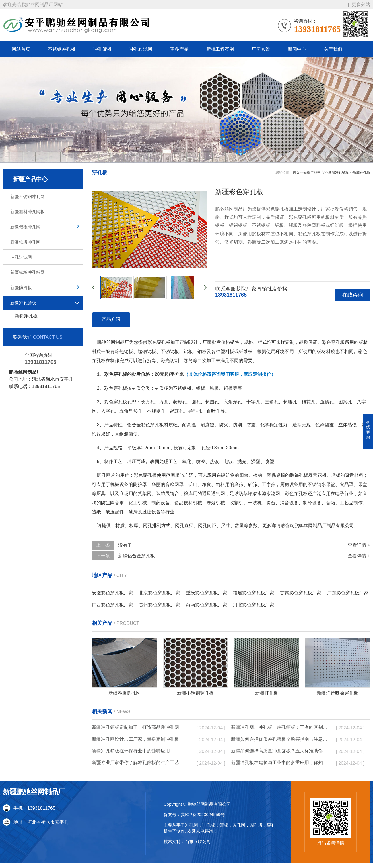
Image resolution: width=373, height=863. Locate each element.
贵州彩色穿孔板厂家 (159, 604)
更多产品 (179, 49)
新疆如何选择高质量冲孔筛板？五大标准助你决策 (280, 750)
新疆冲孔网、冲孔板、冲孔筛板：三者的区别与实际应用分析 (280, 727)
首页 (296, 172)
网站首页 (21, 49)
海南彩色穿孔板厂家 (206, 604)
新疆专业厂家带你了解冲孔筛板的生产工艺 (135, 762)
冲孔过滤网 (140, 49)
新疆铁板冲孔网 (25, 242)
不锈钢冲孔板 (61, 49)
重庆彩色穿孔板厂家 (206, 592)
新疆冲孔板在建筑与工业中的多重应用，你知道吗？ (280, 762)
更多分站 (361, 4)
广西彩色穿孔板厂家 (112, 604)
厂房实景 (261, 49)
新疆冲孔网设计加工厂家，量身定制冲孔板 (135, 739)
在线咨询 (352, 295)
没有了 (125, 545)
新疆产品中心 (314, 172)
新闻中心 (297, 49)
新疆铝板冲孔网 (25, 226)
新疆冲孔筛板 (23, 302)
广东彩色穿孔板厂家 (347, 592)
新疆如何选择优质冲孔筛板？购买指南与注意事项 (280, 739)
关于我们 (333, 49)
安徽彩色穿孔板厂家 (112, 592)
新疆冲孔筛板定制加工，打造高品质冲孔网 (135, 727)
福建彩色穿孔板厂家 (253, 592)
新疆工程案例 (220, 49)
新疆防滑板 (21, 287)
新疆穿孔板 (26, 315)
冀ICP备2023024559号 (203, 814)
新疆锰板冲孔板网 (27, 272)
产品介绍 (111, 319)
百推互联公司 (198, 841)
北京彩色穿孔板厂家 (159, 592)
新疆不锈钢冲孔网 (27, 196)
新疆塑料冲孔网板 (27, 211)
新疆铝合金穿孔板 (136, 555)
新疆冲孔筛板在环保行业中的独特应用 (131, 750)
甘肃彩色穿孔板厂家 (300, 592)
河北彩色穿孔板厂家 (253, 604)
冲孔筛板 (102, 49)
